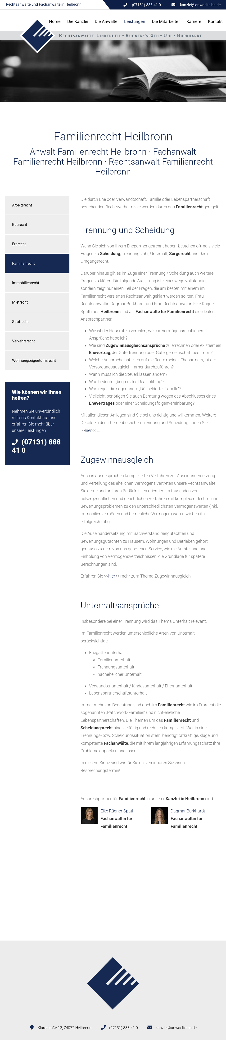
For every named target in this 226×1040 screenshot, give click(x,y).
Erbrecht (19, 244)
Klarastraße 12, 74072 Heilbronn (64, 1028)
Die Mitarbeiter (166, 21)
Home (55, 21)
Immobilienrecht (25, 283)
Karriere (193, 21)
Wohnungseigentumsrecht (34, 360)
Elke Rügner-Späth (117, 810)
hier (88, 430)
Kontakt (215, 21)
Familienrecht (23, 263)
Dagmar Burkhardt (188, 810)
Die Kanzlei (77, 21)
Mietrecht (20, 302)
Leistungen (134, 21)
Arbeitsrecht (22, 205)
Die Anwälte (106, 21)
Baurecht (19, 224)
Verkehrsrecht (23, 341)
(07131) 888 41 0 (123, 1028)
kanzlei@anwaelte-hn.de (200, 5)
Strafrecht (20, 321)
